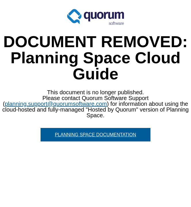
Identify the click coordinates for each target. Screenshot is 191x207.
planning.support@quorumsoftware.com (56, 104)
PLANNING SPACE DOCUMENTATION (95, 134)
